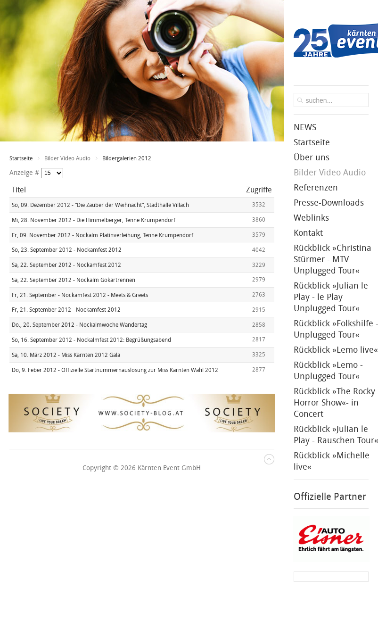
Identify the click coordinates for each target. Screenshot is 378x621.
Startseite (21, 158)
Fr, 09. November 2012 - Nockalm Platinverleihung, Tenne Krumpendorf (102, 235)
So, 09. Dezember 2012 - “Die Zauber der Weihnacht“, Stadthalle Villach (100, 205)
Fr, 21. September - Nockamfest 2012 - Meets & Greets (80, 294)
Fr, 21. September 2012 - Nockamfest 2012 (66, 309)
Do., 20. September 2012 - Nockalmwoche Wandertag (79, 325)
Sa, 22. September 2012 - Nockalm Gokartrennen (73, 280)
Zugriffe (259, 189)
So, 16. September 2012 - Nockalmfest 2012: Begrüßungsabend (91, 340)
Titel (19, 189)
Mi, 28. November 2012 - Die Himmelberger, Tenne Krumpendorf (93, 220)
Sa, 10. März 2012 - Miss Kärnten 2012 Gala (66, 355)
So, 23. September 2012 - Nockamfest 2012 (67, 250)
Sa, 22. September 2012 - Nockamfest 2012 (66, 265)
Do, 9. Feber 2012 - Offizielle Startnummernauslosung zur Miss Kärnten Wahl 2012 (115, 369)
